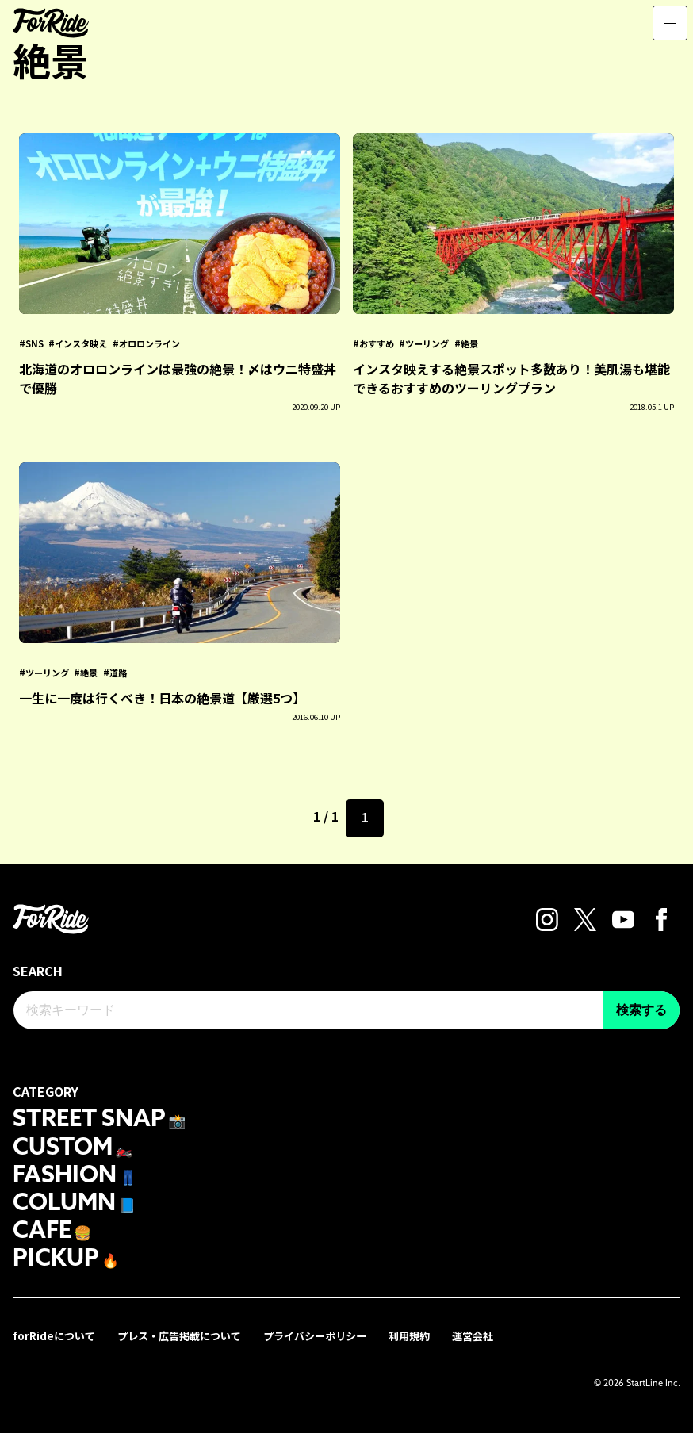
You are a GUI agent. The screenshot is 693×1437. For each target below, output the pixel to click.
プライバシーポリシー (333, 1340)
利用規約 (433, 1340)
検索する (641, 1010)
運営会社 (499, 1340)
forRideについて (56, 1340)
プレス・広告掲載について (188, 1340)
